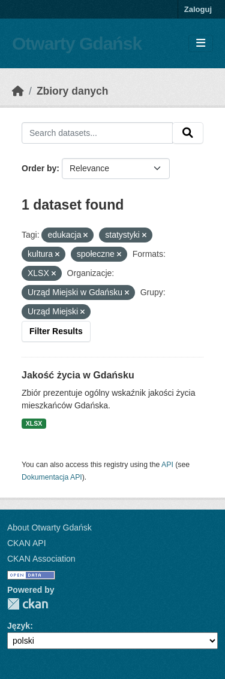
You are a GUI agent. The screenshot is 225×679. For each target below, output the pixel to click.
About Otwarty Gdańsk (49, 527)
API (167, 464)
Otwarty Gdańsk (77, 43)
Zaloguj (198, 9)
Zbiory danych (73, 91)
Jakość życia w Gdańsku (78, 375)
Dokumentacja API (52, 477)
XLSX (34, 423)
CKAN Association (41, 558)
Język (18, 625)
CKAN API (26, 543)
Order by (39, 168)
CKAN (27, 604)
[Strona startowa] (18, 91)
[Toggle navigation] (200, 43)
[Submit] (187, 133)
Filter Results (56, 331)
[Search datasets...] (97, 133)
